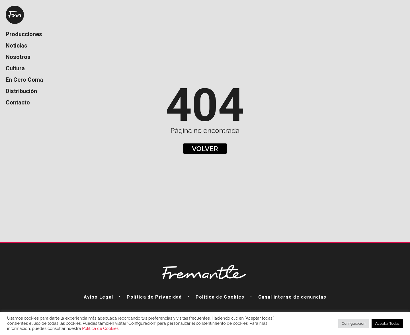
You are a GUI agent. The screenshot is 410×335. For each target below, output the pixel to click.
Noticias (16, 45)
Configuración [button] (353, 323)
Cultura (15, 68)
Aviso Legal (98, 297)
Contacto (18, 102)
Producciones (24, 34)
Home (15, 15)
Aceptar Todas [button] (387, 323)
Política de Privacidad (154, 297)
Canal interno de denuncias (292, 297)
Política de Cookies (220, 297)
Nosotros (18, 57)
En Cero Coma (24, 79)
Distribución (21, 91)
